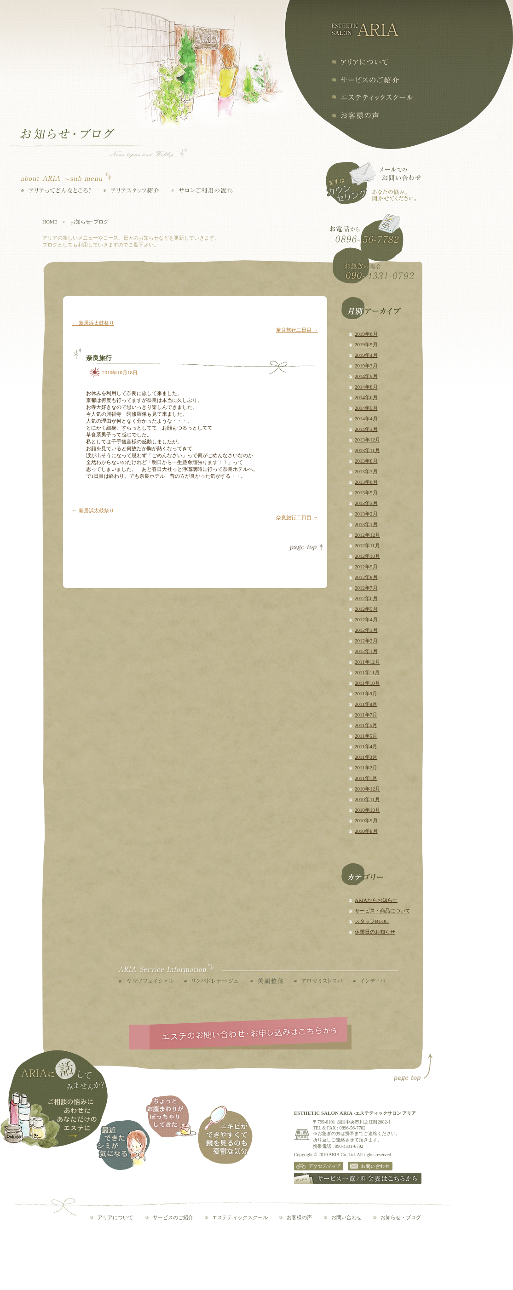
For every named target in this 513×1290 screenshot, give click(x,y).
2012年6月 (366, 598)
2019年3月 (366, 365)
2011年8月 (366, 704)
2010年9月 (366, 820)
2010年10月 (367, 810)
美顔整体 (267, 981)
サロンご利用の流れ (202, 190)
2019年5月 (366, 344)
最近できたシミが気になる (123, 1145)
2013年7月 (366, 471)
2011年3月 (366, 757)
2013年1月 (366, 524)
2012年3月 (366, 630)
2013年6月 (366, 482)
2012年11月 (367, 545)
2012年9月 (366, 566)
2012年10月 (367, 556)
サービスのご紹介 (173, 1217)
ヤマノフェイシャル (146, 981)
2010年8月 (366, 831)
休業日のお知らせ (375, 932)
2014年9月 (366, 376)
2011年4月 (366, 746)
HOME (49, 221)
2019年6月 (366, 334)
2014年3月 (366, 429)
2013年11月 (367, 450)
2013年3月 (366, 503)
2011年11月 (367, 672)
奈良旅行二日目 (297, 330)
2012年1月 (366, 651)
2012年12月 (367, 535)
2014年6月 (366, 397)
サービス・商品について (382, 910)
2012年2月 (366, 640)
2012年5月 (366, 609)
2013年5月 (366, 492)
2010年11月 (367, 799)
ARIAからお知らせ (376, 900)
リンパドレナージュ (211, 981)
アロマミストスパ (318, 981)
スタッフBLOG (372, 921)
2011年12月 (367, 662)
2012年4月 (366, 619)
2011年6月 (366, 725)
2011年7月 (366, 714)
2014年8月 (366, 387)
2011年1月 (366, 778)
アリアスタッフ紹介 (131, 190)
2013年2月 (366, 513)
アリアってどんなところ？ (56, 190)
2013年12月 (367, 439)
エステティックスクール (372, 97)
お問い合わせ (346, 1217)
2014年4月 (366, 418)
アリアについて (359, 62)
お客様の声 (355, 115)
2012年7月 (366, 588)
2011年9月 (366, 693)
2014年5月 (366, 408)
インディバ (369, 981)
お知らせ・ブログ (400, 1217)
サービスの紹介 (365, 79)
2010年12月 (367, 788)
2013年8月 (366, 461)
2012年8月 (366, 577)
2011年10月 (367, 683)
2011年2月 (366, 767)
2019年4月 (366, 355)
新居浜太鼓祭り (93, 323)
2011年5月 (366, 736)
